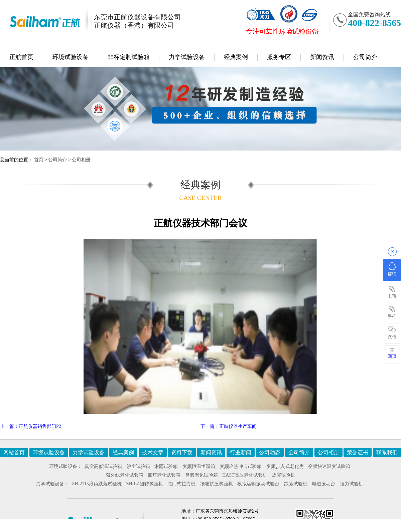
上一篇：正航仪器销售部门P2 (30, 426)
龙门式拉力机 (181, 483)
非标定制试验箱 (129, 57)
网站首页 (14, 452)
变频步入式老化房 (285, 466)
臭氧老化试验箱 (201, 475)
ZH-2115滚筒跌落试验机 (97, 483)
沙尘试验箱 (138, 466)
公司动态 (269, 452)
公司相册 (81, 159)
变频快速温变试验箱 (329, 466)
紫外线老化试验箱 (124, 475)
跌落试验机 (295, 483)
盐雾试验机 (283, 475)
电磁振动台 (323, 483)
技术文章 (152, 452)
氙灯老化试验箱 (164, 475)
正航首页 (21, 57)
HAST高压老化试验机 (244, 475)
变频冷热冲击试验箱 (241, 466)
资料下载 (181, 452)
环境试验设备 (70, 57)
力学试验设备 (187, 57)
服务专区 (279, 57)
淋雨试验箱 (166, 466)
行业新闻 (240, 452)
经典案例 (236, 57)
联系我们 (387, 452)
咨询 (392, 269)
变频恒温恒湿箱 (198, 466)
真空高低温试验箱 (103, 466)
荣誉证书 (357, 452)
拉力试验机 (351, 483)
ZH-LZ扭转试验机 (144, 483)
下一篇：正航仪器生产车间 (228, 426)
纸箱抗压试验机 (216, 483)
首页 (38, 159)
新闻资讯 (322, 57)
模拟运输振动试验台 (258, 483)
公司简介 (365, 57)
